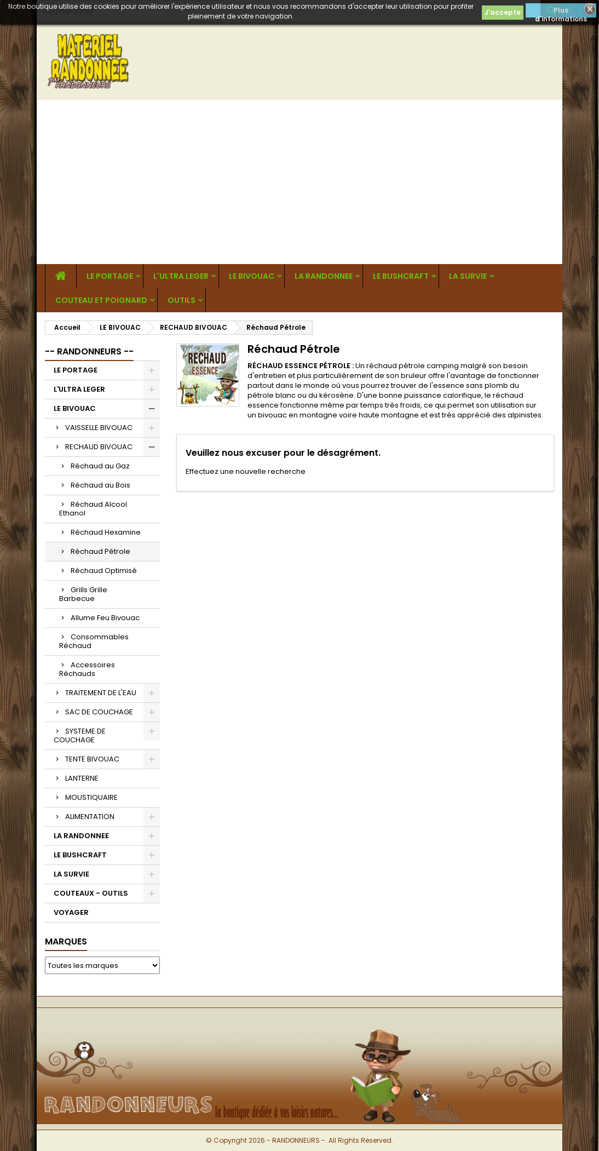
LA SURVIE (468, 276)
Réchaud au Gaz (100, 466)
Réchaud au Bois (100, 485)
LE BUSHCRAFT (401, 276)
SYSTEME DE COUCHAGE (80, 735)
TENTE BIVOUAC (92, 759)
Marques (66, 941)
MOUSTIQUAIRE (91, 797)
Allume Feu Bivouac (105, 617)
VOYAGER (71, 912)
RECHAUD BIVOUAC (99, 447)
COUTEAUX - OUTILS (91, 893)
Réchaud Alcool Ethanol (93, 508)
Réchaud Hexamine (106, 532)
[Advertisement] (299, 182)
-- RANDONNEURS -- (89, 351)
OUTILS (181, 300)
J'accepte (503, 12)
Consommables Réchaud (94, 641)
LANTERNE (82, 778)
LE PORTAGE (110, 276)
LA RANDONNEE (324, 276)
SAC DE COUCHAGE (99, 712)
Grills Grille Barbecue (83, 594)
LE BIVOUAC (251, 276)
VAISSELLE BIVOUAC (99, 427)
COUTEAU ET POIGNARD (101, 300)
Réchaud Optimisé (104, 570)
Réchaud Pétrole (100, 551)
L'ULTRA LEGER (181, 276)
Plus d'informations (561, 11)
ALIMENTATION (89, 816)
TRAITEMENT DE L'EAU (100, 693)
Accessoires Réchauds (87, 669)
